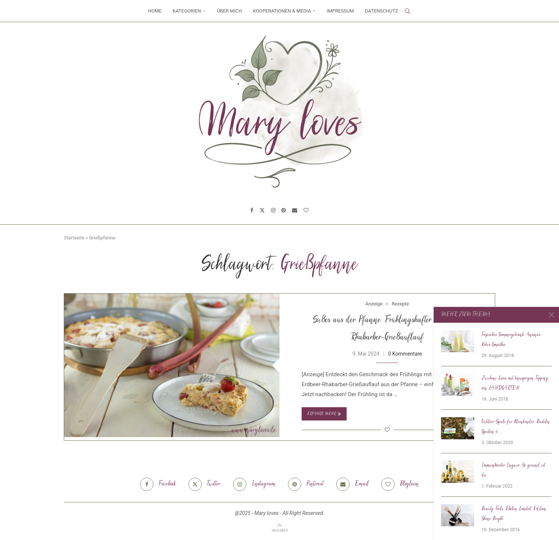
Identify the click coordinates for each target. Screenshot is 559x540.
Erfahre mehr (324, 414)
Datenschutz (381, 11)
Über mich (229, 11)
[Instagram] (273, 210)
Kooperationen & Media (282, 11)
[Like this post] (387, 430)
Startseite (74, 237)
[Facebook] (251, 210)
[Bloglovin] (306, 210)
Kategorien (187, 11)
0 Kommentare (405, 354)
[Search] (407, 11)
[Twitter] (262, 210)
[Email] (294, 210)
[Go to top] (279, 530)
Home (155, 11)
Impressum (340, 11)
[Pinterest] (283, 210)
